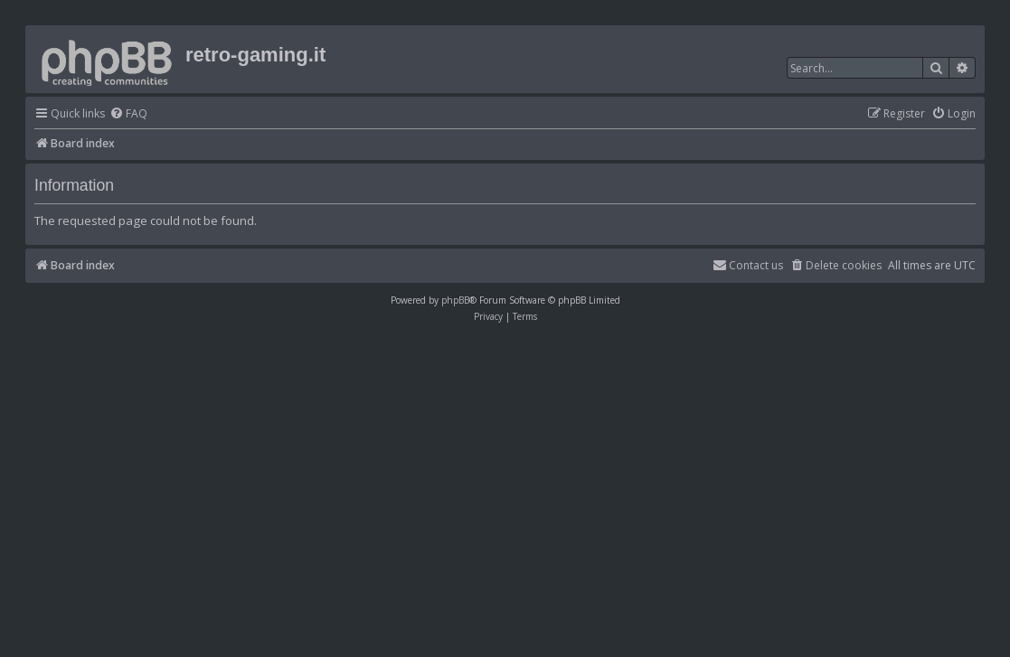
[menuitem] (128, 114)
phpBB (455, 300)
